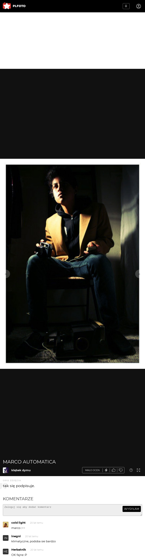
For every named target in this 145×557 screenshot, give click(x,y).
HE (6, 553)
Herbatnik (18, 551)
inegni (16, 538)
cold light (18, 524)
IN (5, 540)
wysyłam (131, 509)
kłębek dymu (21, 470)
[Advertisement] (72, 40)
